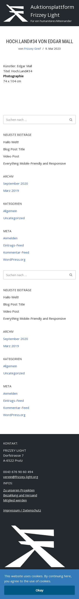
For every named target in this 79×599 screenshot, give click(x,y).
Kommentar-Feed (16, 252)
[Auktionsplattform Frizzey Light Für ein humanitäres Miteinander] (38, 13)
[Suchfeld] (34, 119)
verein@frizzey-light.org (20, 477)
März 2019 (11, 190)
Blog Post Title (14, 149)
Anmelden (10, 238)
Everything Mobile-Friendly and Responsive (34, 163)
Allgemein (10, 211)
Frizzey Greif (32, 48)
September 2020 (15, 183)
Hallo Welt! (11, 142)
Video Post (11, 156)
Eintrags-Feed (13, 245)
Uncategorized (14, 218)
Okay (39, 590)
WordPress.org (14, 259)
